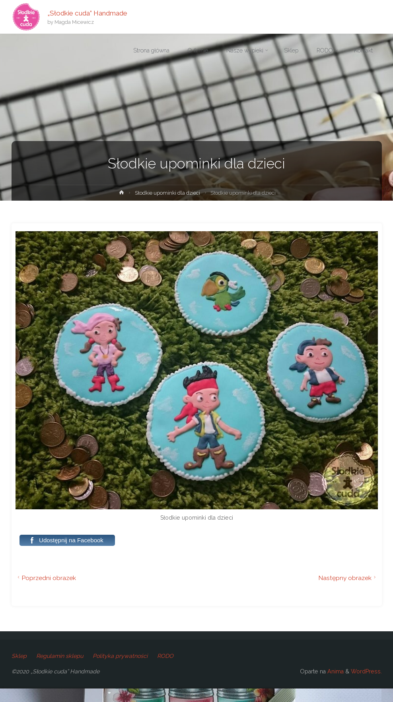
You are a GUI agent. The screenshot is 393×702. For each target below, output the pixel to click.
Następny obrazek (348, 578)
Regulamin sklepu (59, 656)
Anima (335, 671)
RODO (165, 656)
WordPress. (366, 671)
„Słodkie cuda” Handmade (87, 13)
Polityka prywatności (120, 656)
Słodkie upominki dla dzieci (167, 193)
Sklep (19, 656)
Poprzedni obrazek (46, 578)
